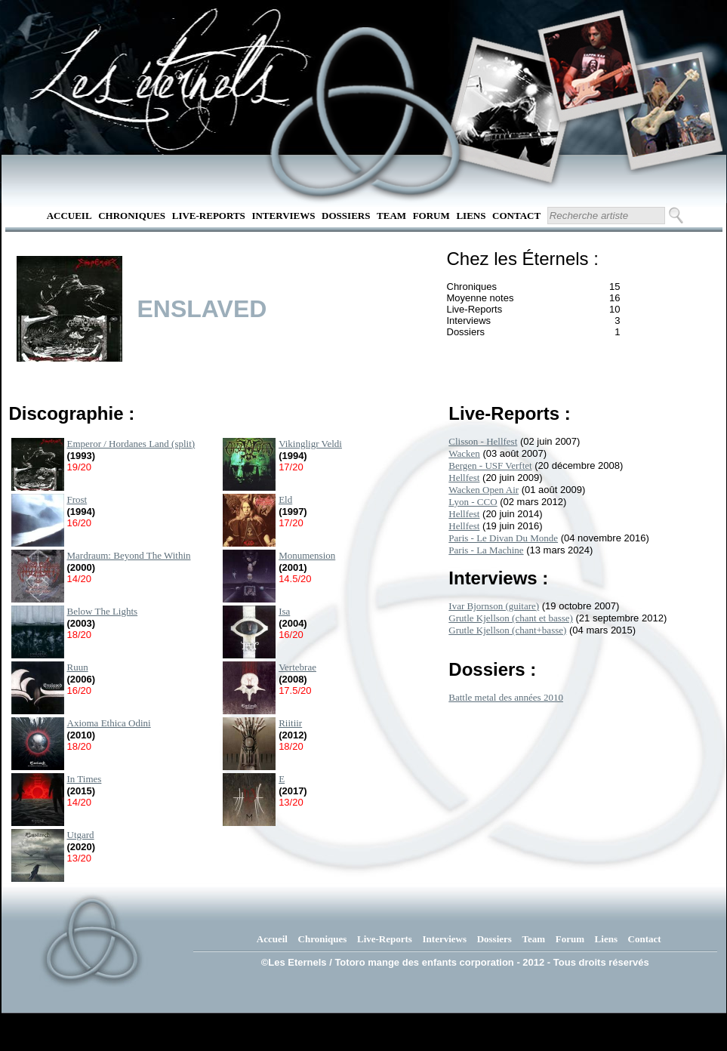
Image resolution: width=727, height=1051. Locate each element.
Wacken (464, 453)
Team (391, 215)
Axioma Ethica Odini (109, 723)
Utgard (80, 834)
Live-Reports (208, 215)
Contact (516, 215)
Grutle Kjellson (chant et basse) (510, 618)
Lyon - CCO (472, 501)
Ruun (77, 667)
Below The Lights (102, 611)
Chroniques (131, 215)
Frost (77, 499)
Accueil (69, 215)
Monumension (307, 555)
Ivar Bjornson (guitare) (493, 606)
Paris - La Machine (485, 550)
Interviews (283, 215)
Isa (284, 611)
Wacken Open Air (483, 489)
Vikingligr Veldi (310, 443)
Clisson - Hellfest (482, 441)
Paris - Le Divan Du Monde (503, 538)
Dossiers (346, 215)
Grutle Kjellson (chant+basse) (507, 630)
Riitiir (290, 723)
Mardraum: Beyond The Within (129, 555)
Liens (470, 215)
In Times (84, 778)
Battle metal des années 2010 (505, 697)
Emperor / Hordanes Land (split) (131, 443)
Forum (431, 215)
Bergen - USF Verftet (489, 465)
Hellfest (463, 477)
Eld (285, 499)
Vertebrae (297, 667)
